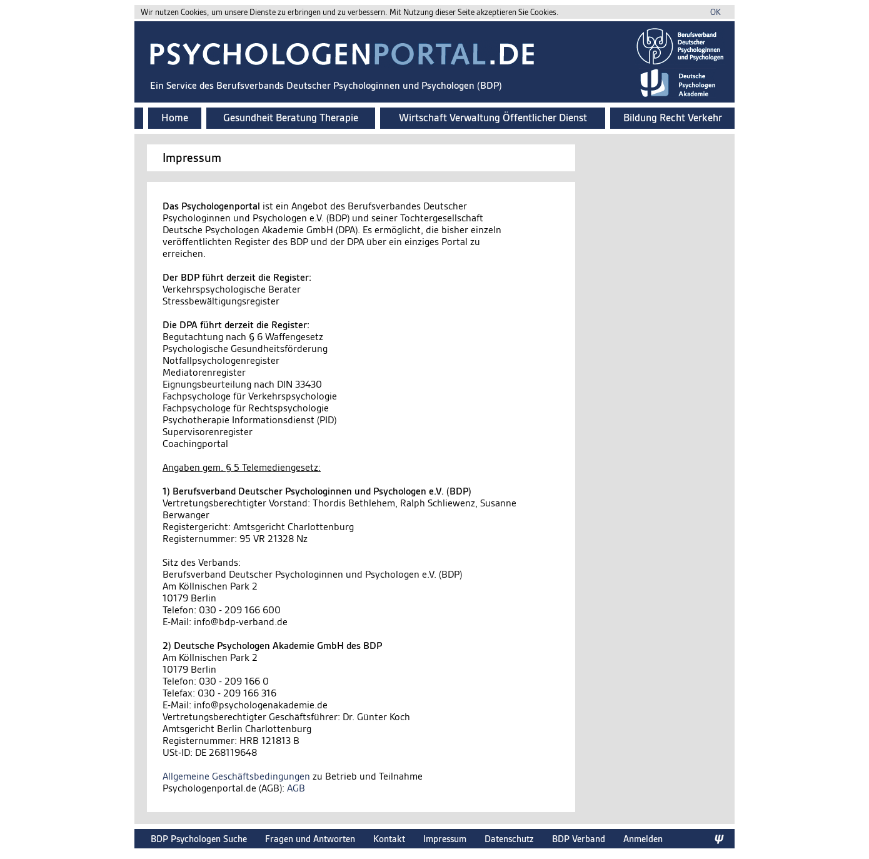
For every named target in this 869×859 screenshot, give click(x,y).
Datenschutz (509, 838)
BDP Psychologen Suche (199, 838)
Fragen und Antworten (310, 838)
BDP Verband (578, 838)
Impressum (444, 838)
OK (715, 12)
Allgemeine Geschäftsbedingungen (236, 776)
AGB (296, 788)
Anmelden (643, 838)
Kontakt (389, 838)
